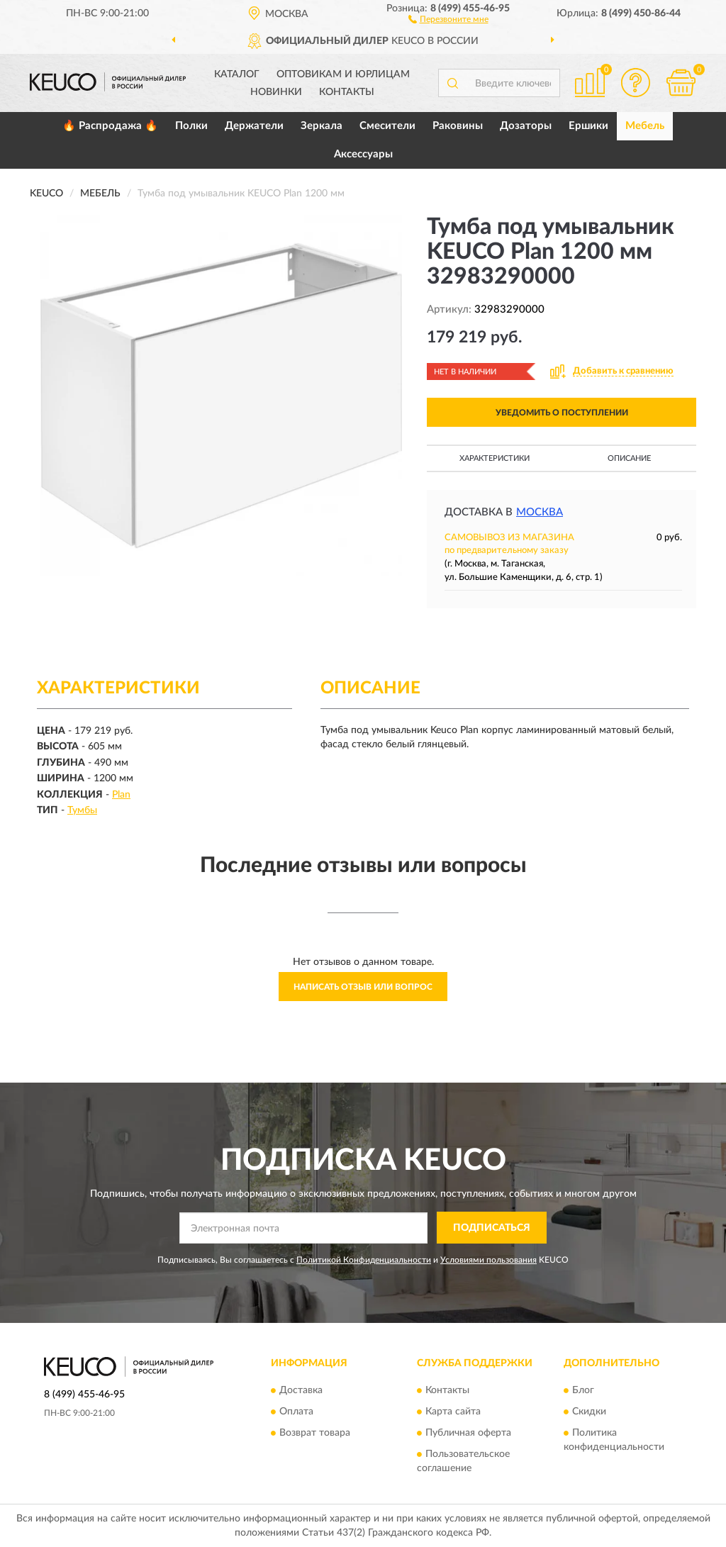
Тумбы (82, 810)
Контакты (346, 92)
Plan (121, 795)
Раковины (457, 126)
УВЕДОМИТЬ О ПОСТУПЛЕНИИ (562, 412)
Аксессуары (363, 154)
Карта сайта (453, 1412)
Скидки (589, 1412)
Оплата (296, 1412)
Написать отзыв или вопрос (363, 987)
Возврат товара (314, 1434)
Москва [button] (539, 512)
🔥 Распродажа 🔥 (110, 126)
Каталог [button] (236, 74)
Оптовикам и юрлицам (343, 74)
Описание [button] (629, 458)
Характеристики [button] (494, 458)
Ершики (588, 126)
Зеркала (321, 126)
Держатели (254, 126)
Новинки (276, 92)
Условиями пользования (488, 1260)
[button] (448, 18)
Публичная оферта (468, 1434)
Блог (583, 1391)
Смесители (387, 126)
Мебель (644, 126)
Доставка (301, 1391)
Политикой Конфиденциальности (363, 1260)
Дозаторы (526, 126)
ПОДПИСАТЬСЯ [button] (491, 1228)
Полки (191, 126)
